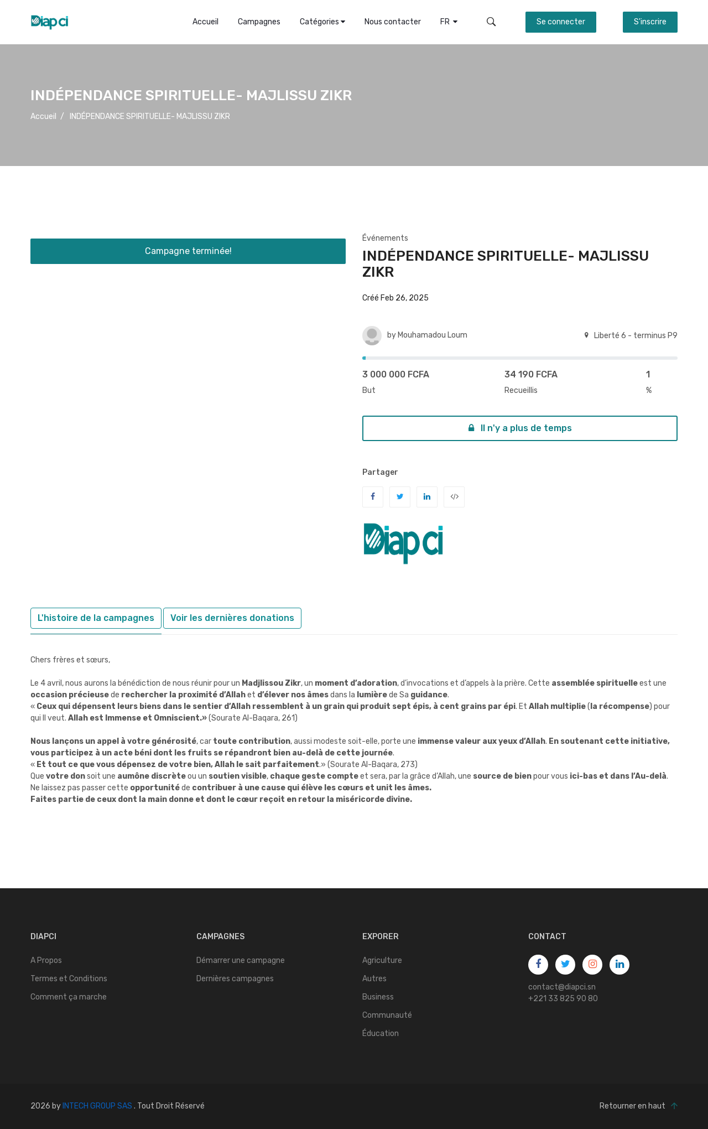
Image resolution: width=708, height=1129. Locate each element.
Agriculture (382, 960)
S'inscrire (650, 22)
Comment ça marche (68, 997)
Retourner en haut (639, 1106)
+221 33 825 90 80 (563, 998)
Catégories (322, 22)
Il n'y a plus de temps (520, 428)
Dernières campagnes (235, 978)
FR (448, 22)
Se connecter (561, 22)
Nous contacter (393, 22)
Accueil (205, 22)
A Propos (46, 960)
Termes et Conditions (68, 978)
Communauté (387, 1015)
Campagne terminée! (188, 251)
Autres (374, 978)
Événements (385, 238)
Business (378, 997)
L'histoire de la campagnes (96, 618)
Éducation (380, 1033)
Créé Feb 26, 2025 (395, 298)
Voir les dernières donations (232, 618)
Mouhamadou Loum (432, 335)
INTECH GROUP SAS (97, 1106)
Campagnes (259, 22)
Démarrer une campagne (240, 960)
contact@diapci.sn (562, 987)
